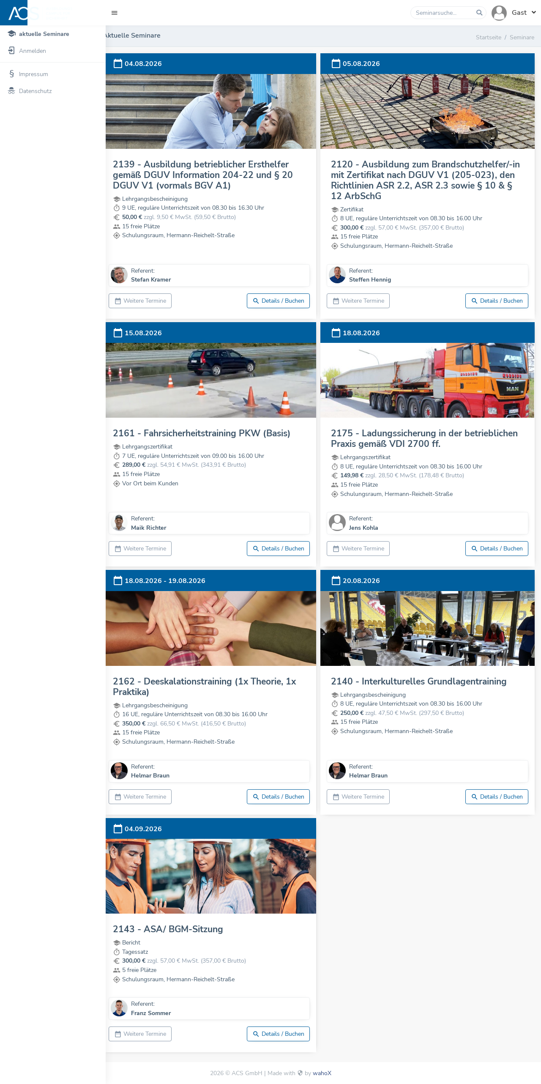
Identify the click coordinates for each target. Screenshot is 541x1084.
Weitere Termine (150, 301)
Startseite (488, 37)
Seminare (522, 37)
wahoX (322, 1073)
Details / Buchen (283, 301)
